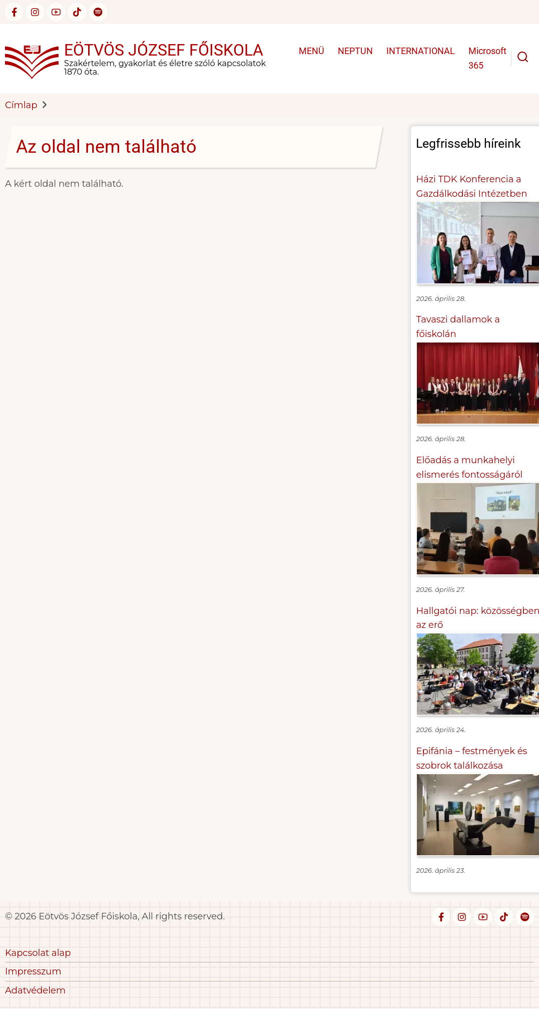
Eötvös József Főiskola (163, 50)
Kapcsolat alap (38, 952)
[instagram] (35, 12)
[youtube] (56, 12)
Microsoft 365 (487, 58)
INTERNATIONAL (420, 51)
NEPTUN (355, 51)
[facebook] (14, 12)
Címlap (21, 105)
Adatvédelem (35, 990)
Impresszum (33, 971)
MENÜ (311, 51)
